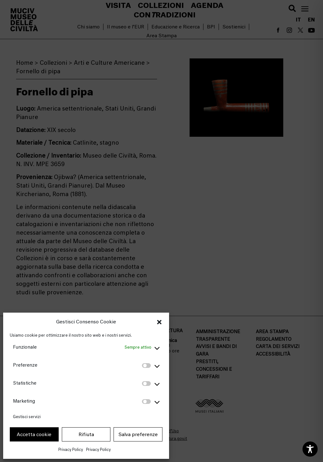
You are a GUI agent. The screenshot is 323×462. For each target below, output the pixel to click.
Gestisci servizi (27, 416)
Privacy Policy (70, 449)
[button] (159, 322)
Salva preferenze (138, 434)
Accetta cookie (34, 434)
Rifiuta (86, 434)
